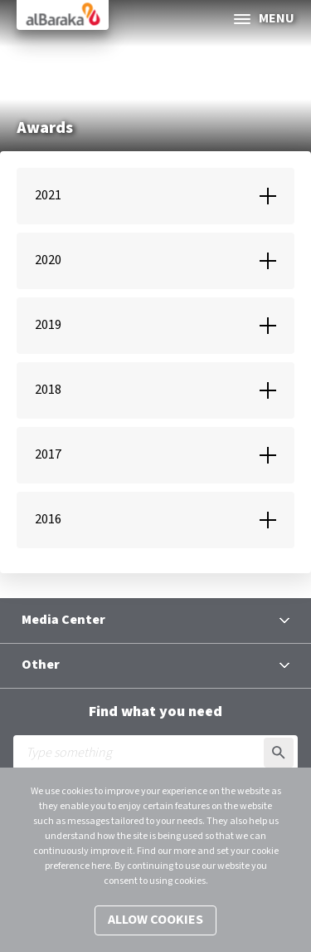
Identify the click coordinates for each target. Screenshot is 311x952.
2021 (48, 195)
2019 (48, 325)
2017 (48, 455)
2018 (48, 390)
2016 (48, 519)
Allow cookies (155, 920)
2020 (48, 260)
